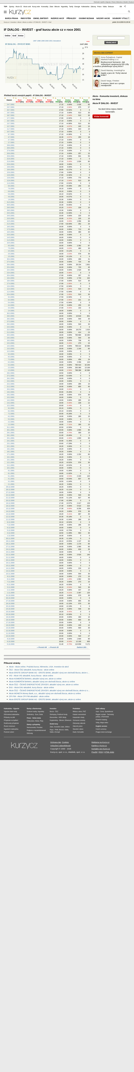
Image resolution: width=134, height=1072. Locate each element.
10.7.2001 (10, 132)
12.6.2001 (10, 180)
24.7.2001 (10, 104)
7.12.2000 (10, 525)
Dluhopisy (53, 714)
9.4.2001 (11, 297)
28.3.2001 (10, 319)
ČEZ (56, 711)
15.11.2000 (10, 565)
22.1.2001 (10, 446)
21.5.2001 (10, 224)
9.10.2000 (10, 639)
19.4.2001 (10, 278)
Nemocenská (31, 727)
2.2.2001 (11, 422)
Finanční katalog (101, 720)
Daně (74, 732)
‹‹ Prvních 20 (54, 647)
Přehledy (71, 18)
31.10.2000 (10, 595)
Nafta (66, 730)
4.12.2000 (10, 533)
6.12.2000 (10, 528)
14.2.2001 (10, 400)
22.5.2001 (10, 221)
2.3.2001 (11, 367)
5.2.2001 (11, 419)
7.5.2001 (11, 248)
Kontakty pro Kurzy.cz (101, 749)
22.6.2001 (10, 159)
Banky (29, 708)
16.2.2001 (10, 395)
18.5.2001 (10, 227)
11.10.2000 (10, 633)
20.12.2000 (10, 500)
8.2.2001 (11, 411)
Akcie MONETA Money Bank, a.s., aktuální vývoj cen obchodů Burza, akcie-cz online (45, 693)
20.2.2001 (10, 389)
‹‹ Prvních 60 (42, 647)
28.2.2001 (10, 373)
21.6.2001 (10, 161)
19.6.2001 (10, 167)
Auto (97, 711)
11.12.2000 (10, 519)
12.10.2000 (10, 631)
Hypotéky (64, 7)
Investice (13, 22)
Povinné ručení (9, 732)
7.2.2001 (11, 414)
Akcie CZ (18, 7)
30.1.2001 (10, 430)
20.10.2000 (10, 614)
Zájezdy (108, 2)
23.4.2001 (10, 273)
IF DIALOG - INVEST (40, 22)
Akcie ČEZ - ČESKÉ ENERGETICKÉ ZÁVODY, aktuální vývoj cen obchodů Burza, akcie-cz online (49, 690)
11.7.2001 (10, 129)
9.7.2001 (11, 134)
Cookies (65, 742)
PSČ (84, 711)
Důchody (30, 733)
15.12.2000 (10, 508)
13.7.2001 (10, 123)
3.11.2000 (10, 587)
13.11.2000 (10, 571)
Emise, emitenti (40, 18)
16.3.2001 (10, 340)
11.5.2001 (10, 240)
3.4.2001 (11, 308)
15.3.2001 (10, 343)
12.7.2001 (10, 126)
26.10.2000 (10, 603)
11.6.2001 (10, 183)
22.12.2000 (10, 495)
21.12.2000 (10, 498)
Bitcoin (57, 7)
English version (101, 726)
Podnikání (76, 708)
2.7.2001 (11, 142)
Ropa (51, 730)
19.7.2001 (10, 113)
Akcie (19, 22)
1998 (39, 41)
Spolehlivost (109, 711)
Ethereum (68, 720)
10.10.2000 (10, 636)
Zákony (93, 7)
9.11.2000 (10, 576)
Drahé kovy (54, 724)
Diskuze (111, 7)
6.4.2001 (11, 300)
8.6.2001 (11, 186)
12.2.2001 (10, 405)
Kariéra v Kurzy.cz (99, 746)
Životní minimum (9, 726)
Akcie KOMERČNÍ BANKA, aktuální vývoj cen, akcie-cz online (35, 679)
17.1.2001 (10, 454)
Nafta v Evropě (55, 732)
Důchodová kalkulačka (11, 714)
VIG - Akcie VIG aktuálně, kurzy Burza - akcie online (31, 675)
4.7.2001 (11, 137)
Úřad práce (30, 721)
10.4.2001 (10, 294)
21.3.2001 (10, 332)
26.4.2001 (10, 264)
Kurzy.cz (6, 22)
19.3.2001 (10, 338)
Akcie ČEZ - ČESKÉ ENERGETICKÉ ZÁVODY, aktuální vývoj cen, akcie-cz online (44, 684)
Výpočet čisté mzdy (10, 711)
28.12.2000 (10, 489)
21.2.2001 (10, 386)
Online (7, 36)
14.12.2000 (10, 511)
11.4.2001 (10, 292)
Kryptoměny (54, 720)
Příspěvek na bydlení (11, 720)
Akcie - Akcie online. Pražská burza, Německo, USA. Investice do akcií (39, 667)
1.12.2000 (10, 536)
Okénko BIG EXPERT (103, 53)
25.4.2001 (10, 267)
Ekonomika (53, 717)
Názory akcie (103, 18)
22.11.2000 (10, 555)
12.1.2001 (10, 462)
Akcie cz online (27, 22)
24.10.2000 (10, 609)
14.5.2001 (10, 237)
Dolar (41, 714)
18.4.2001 (10, 281)
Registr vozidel (101, 714)
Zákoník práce (77, 726)
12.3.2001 (10, 351)
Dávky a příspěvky (33, 724)
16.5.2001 (10, 232)
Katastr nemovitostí (79, 714)
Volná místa (36, 718)
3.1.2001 (11, 481)
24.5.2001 (10, 216)
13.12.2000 (10, 514)
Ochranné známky (79, 720)
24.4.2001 (10, 270)
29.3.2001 (10, 316)
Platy (41, 721)
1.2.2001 (11, 424)
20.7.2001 (10, 110)
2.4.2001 (11, 311)
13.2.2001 (10, 403)
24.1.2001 (10, 441)
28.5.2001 (10, 210)
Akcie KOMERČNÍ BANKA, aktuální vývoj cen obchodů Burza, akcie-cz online (42, 681)
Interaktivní (57, 41)
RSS (101, 752)
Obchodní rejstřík (99, 2)
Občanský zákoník (79, 723)
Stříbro (67, 727)
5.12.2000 (10, 530)
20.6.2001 (10, 164)
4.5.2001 (11, 251)
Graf (14, 36)
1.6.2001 (11, 199)
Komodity (44, 7)
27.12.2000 (10, 492)
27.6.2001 (10, 151)
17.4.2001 (10, 283)
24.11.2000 (10, 549)
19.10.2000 (10, 617)
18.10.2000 (10, 620)
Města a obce (77, 711)
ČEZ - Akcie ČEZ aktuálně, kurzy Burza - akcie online (31, 670)
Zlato (51, 7)
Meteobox (120, 2)
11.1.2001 (10, 465)
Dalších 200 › (82, 647)
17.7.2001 (10, 118)
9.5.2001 (11, 246)
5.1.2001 (11, 476)
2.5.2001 (11, 256)
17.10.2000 (10, 622)
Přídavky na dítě (9, 717)
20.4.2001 (10, 275)
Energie (77, 7)
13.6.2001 (10, 178)
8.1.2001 (11, 473)
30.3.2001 (10, 313)
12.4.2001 (10, 289)
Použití (94, 752)
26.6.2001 (10, 153)
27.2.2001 (10, 376)
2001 (51, 41)
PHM (56, 730)
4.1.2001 (11, 479)
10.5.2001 (10, 243)
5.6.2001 (11, 194)
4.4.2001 (11, 305)
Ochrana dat (55, 742)
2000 (47, 41)
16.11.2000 (10, 563)
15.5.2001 (10, 235)
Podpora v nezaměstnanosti (36, 730)
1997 (35, 41)
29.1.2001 (10, 433)
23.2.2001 (10, 381)
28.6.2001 (10, 148)
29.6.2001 (10, 145)
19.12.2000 (10, 503)
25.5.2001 (10, 213)
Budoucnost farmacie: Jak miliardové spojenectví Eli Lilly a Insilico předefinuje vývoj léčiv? (111, 64)
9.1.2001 (11, 471)
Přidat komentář (101, 116)
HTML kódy (109, 752)
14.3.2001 (10, 346)
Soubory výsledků (122, 18)
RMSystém (26, 18)
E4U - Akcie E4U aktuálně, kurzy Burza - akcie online (31, 687)
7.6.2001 (11, 188)
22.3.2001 (10, 330)
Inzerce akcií (57, 18)
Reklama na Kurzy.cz (100, 742)
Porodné (39, 727)
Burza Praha (11, 18)
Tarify (71, 7)
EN (121, 7)
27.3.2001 (10, 321)
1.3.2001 (11, 370)
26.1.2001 (10, 435)
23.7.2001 (10, 107)
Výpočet (16, 708)
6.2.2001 (11, 416)
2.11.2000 (10, 590)
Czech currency (101, 729)
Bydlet (126, 2)
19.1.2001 (10, 449)
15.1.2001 (10, 460)
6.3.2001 (11, 362)
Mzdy (64, 717)
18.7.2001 (10, 115)
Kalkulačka (85, 7)
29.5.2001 (10, 207)
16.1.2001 (10, 457)
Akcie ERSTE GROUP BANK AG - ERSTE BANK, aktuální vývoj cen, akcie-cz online (45, 699)
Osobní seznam (86, 18)
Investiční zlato (59, 727)
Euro (36, 714)
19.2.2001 (10, 392)
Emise (20, 36)
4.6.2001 (11, 197)
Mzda (37, 721)
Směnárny (30, 714)
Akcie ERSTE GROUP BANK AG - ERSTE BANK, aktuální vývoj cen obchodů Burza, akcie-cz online (49, 673)
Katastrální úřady (78, 717)
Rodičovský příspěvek (11, 723)
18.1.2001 (10, 452)
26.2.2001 (10, 378)
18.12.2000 (10, 506)
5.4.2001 (11, 302)
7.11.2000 (10, 582)
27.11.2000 (10, 547)
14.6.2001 (10, 175)
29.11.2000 (10, 541)
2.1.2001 (11, 484)
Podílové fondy (62, 714)
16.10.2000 (10, 625)
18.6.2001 (10, 169)
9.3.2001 (11, 354)
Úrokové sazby (32, 711)
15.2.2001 (10, 397)
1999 (43, 41)
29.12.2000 (10, 487)
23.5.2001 (10, 218)
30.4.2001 (10, 259)
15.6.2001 (10, 172)
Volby (97, 722)
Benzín (61, 730)
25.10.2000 (10, 606)
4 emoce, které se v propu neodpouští (112, 84)
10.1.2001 (10, 468)
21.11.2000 (10, 557)
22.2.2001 (10, 384)
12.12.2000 (10, 517)
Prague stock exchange (104, 732)
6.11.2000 (10, 584)
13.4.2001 (10, 286)
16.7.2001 (10, 121)
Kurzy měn (36, 7)
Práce (99, 7)
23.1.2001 (10, 443)
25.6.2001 (10, 156)
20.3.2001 (10, 335)
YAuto (113, 2)
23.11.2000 (10, 552)
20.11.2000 (10, 560)
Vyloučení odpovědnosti (60, 746)
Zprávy (11, 7)
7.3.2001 (11, 359)
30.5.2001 (10, 205)
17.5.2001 (10, 229)
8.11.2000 (10, 579)
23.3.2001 (10, 327)
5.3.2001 (11, 365)
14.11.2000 (10, 568)
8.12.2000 (10, 522)
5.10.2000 (10, 644)
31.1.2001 (10, 427)
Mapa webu (104, 722)
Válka (105, 7)
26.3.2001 (10, 324)
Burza (52, 711)
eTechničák (105, 717)
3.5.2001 (11, 254)
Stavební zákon (78, 729)
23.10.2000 (10, 612)
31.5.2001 (10, 202)
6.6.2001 (11, 191)
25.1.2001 (10, 438)
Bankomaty (37, 708)
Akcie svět (27, 7)
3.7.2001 (11, 140)
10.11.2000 (10, 574)
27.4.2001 (10, 262)
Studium (131, 2)
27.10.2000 (10, 601)
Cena (102, 711)
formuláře (80, 732)
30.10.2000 (10, 598)
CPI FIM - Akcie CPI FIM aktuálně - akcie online (29, 696)
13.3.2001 (10, 349)
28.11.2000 (10, 544)
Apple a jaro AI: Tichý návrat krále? (114, 74)
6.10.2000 (10, 641)
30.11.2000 (10, 538)
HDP (60, 717)
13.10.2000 (10, 628)
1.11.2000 (10, 593)
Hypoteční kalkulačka (11, 729)
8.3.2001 (11, 357)
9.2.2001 (11, 408)
